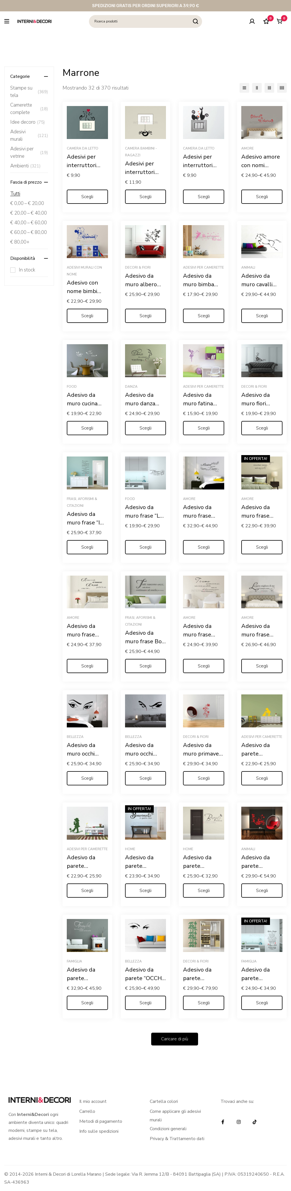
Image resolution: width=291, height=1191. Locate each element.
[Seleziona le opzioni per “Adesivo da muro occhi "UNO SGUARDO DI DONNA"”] (87, 778)
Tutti (15, 193)
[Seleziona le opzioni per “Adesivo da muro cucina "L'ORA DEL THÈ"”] (87, 428)
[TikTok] (254, 1122)
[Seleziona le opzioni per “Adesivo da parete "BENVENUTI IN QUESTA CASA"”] (145, 890)
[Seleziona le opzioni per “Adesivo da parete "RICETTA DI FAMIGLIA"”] (261, 1003)
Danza (131, 386)
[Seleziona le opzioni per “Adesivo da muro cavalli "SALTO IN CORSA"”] (261, 316)
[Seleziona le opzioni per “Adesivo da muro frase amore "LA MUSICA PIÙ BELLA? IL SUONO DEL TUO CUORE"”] (203, 547)
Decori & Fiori (138, 267)
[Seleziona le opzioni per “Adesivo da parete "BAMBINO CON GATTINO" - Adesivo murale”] (261, 778)
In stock (27, 270)
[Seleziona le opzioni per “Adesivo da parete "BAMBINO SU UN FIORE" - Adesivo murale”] (87, 890)
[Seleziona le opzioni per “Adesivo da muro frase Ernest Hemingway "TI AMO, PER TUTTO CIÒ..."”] (203, 666)
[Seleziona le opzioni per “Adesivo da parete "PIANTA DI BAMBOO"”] (203, 1003)
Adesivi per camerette (203, 267)
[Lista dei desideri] (265, 21)
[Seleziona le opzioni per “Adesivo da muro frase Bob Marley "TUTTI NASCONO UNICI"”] (145, 666)
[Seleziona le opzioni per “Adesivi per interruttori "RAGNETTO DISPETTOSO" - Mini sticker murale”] (145, 197)
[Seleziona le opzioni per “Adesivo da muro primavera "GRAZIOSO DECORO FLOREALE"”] (203, 778)
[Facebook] (223, 1122)
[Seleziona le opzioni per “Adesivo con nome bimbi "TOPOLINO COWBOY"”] (87, 316)
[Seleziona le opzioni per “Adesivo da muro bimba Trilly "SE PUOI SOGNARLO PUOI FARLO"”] (203, 316)
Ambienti (25, 166)
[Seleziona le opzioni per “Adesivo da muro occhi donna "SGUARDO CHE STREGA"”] (145, 778)
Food (72, 386)
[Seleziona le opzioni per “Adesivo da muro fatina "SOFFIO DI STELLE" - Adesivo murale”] (203, 428)
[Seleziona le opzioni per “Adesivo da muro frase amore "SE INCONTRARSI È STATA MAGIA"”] (261, 547)
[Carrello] (279, 21)
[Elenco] (244, 88)
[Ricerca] (195, 21)
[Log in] (251, 21)
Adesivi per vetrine (29, 152)
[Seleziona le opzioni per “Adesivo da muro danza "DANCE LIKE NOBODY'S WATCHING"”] (145, 428)
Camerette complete (29, 109)
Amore (247, 148)
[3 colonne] (269, 88)
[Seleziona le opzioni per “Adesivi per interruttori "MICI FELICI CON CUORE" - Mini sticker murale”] (87, 197)
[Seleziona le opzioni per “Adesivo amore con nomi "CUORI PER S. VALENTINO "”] (261, 197)
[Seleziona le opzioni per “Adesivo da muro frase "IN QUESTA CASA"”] (87, 547)
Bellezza (75, 736)
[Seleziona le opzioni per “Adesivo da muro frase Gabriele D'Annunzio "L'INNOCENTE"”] (261, 666)
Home (130, 849)
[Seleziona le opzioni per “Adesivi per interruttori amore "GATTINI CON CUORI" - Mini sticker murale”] (203, 197)
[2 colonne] (257, 88)
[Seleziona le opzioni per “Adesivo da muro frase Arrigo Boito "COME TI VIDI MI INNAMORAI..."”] (87, 666)
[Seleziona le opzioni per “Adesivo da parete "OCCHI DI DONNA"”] (145, 1003)
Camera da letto (82, 148)
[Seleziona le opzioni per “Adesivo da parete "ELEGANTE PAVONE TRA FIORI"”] (261, 890)
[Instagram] (238, 1122)
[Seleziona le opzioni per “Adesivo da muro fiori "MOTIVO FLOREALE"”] (261, 428)
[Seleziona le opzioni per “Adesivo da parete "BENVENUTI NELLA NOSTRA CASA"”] (203, 890)
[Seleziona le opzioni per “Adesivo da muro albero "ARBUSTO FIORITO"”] (145, 316)
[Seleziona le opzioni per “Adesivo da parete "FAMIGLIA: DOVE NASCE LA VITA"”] (87, 1003)
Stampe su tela (29, 92)
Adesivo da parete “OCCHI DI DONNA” (144, 978)
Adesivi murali (29, 135)
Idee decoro (27, 122)
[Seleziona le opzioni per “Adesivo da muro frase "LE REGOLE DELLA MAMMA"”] (145, 547)
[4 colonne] (282, 88)
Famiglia (74, 961)
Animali (248, 267)
